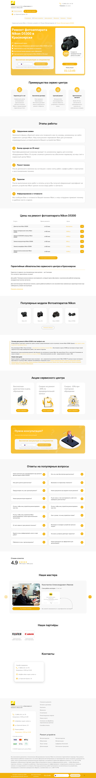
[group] (17, 635)
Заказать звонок (30, 11)
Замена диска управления (45, 362)
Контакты (63, 18)
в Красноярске (27, 6)
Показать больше (48, 327)
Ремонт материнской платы (58, 360)
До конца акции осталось (36, 775)
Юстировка (25, 362)
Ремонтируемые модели (47, 715)
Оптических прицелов (62, 746)
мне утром (65, 5)
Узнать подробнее (22, 410)
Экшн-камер (43, 743)
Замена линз (55, 362)
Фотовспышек (60, 741)
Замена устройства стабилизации (24, 363)
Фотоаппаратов (44, 738)
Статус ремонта (17, 11)
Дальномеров (44, 746)
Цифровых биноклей (62, 743)
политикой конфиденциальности (44, 67)
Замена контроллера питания (72, 360)
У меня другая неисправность (48, 257)
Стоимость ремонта (45, 702)
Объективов (43, 741)
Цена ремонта (48, 18)
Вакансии (56, 18)
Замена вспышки (33, 362)
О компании (28, 18)
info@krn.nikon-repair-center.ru (26, 674)
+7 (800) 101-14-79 (67, 3)
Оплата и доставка (45, 704)
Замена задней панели (65, 362)
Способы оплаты (45, 725)
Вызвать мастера (25, 608)
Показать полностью (17, 289)
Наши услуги (43, 718)
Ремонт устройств (38, 18)
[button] (90, 596)
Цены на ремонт (70, 64)
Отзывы (69, 18)
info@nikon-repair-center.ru (22, 721)
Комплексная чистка (16, 362)
